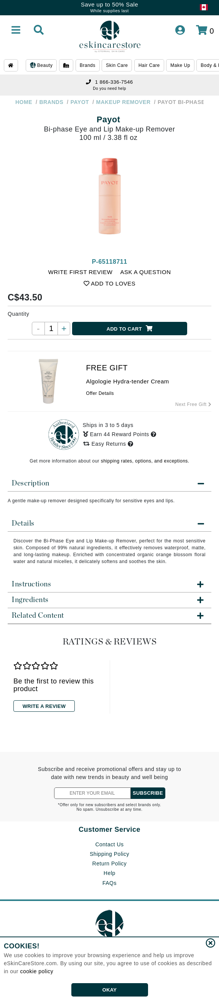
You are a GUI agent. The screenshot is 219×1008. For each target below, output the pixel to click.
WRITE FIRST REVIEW (80, 272)
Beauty (41, 65)
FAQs (109, 883)
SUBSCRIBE (148, 793)
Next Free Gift (193, 404)
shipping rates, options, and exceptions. (145, 461)
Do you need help (109, 88)
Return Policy (109, 863)
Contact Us (109, 844)
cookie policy (36, 971)
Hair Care (149, 65)
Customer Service (109, 829)
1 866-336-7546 (109, 82)
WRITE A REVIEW (44, 706)
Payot (108, 119)
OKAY (109, 990)
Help (109, 873)
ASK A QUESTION (145, 272)
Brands (88, 65)
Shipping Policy (109, 854)
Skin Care (117, 65)
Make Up (180, 65)
